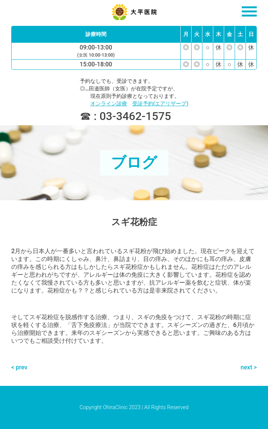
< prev (19, 367)
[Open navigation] (249, 11)
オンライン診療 (108, 103)
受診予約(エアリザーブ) (160, 103)
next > (249, 367)
